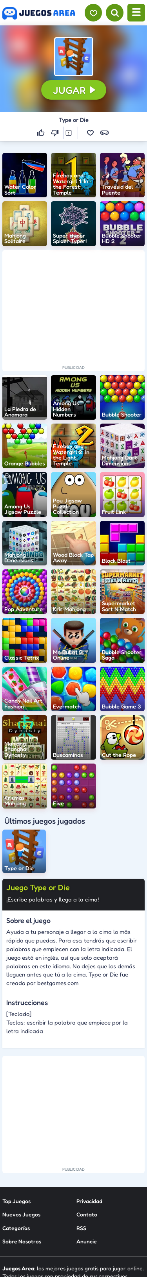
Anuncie (86, 1174)
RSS (81, 1161)
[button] (73, 56)
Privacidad (89, 1134)
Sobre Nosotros (21, 1174)
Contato (86, 1148)
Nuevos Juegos (21, 1148)
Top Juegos (16, 1134)
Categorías (16, 1161)
